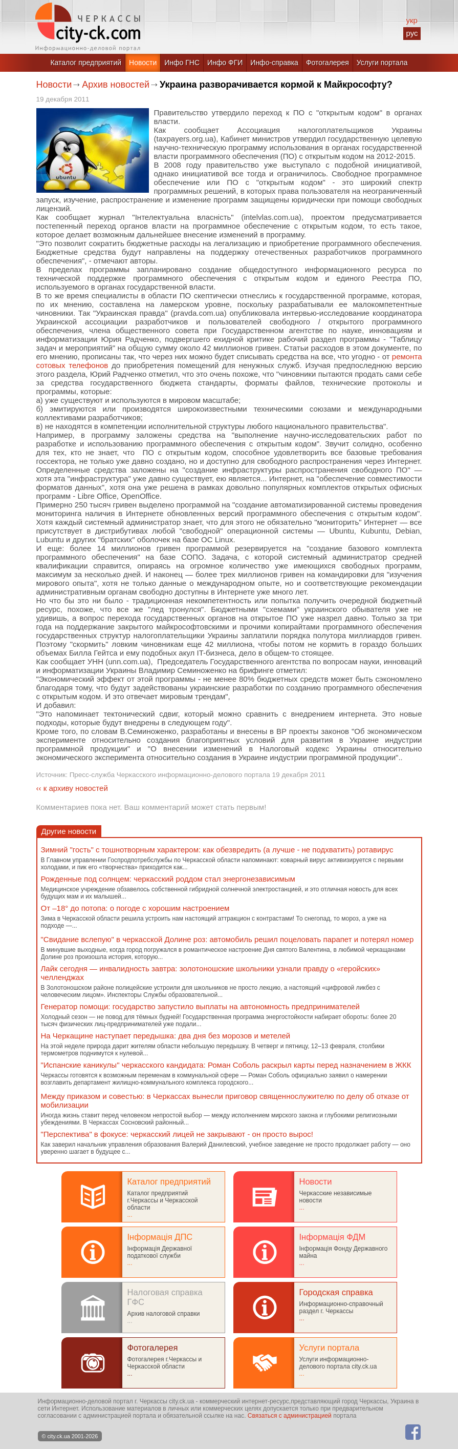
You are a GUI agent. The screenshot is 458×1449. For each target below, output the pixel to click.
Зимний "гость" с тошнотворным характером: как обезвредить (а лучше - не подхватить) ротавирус (217, 849)
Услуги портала (382, 62)
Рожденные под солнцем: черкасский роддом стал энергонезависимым (168, 878)
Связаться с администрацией (290, 1415)
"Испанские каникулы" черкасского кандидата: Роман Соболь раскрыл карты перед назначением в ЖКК (226, 1064)
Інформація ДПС (160, 1236)
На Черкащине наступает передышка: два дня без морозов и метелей (166, 1035)
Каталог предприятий (85, 62)
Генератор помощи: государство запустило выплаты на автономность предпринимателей (200, 1006)
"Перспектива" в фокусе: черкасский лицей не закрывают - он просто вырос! (177, 1134)
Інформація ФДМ (332, 1236)
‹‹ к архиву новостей (72, 788)
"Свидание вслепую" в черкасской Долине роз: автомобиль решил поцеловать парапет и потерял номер (227, 939)
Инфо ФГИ (225, 62)
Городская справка (336, 1292)
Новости (143, 62)
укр (411, 20)
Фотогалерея (327, 62)
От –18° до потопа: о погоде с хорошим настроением (135, 908)
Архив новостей (115, 84)
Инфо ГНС (182, 62)
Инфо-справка (274, 62)
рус (412, 33)
